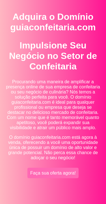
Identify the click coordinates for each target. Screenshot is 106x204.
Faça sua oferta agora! (53, 173)
